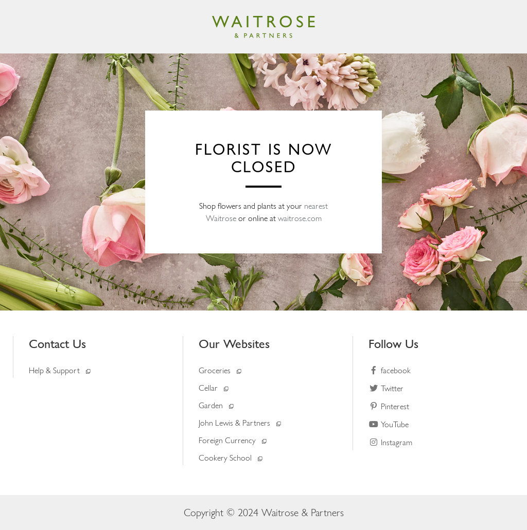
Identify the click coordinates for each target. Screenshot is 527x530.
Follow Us (393, 343)
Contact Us (57, 343)
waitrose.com (300, 218)
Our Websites (234, 343)
